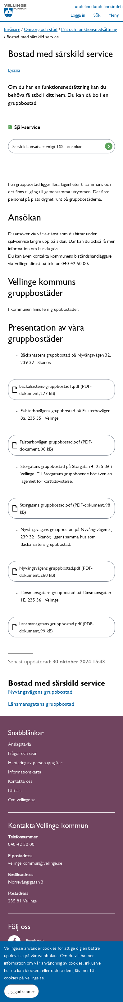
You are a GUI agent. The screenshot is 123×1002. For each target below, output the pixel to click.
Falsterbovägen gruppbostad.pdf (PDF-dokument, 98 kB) (56, 445)
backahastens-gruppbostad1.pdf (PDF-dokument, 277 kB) (55, 389)
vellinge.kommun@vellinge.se (35, 864)
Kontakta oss (20, 782)
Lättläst (15, 791)
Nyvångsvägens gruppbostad (40, 691)
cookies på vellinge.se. (24, 978)
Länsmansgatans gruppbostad (41, 703)
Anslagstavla (19, 745)
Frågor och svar (22, 754)
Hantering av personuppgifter (35, 763)
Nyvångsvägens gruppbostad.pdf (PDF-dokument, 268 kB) (56, 571)
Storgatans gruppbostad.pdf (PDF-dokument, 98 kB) (65, 508)
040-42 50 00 (21, 845)
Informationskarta (24, 772)
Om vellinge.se (21, 800)
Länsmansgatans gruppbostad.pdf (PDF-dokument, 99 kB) (56, 627)
